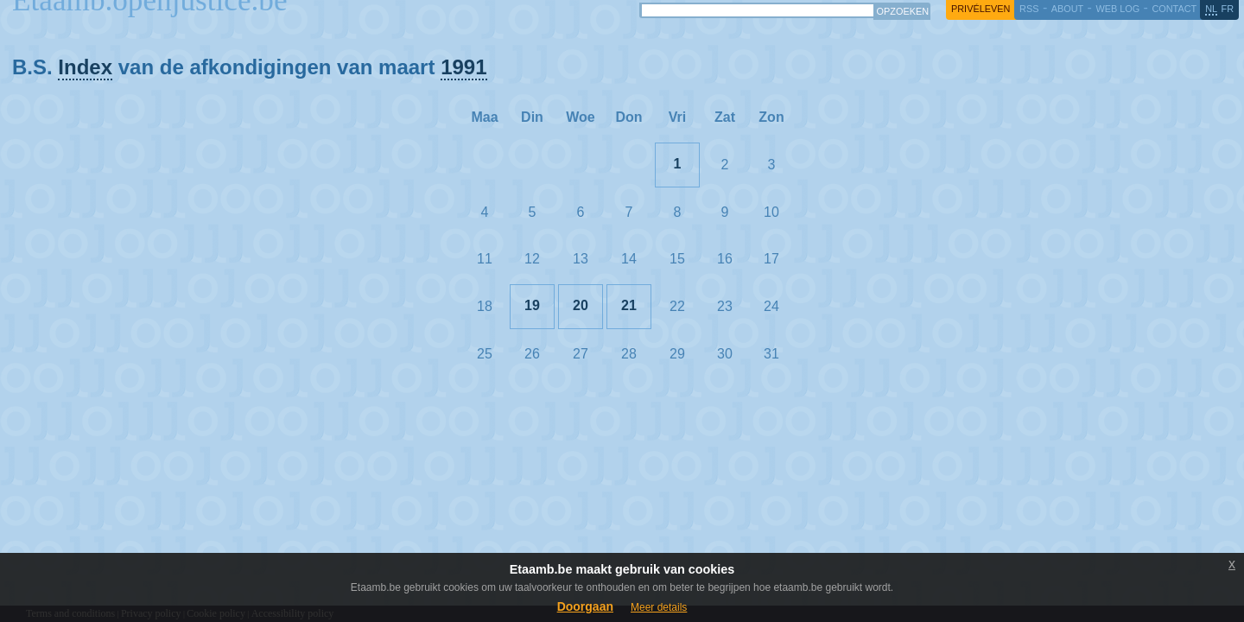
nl (1211, 8)
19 (532, 305)
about (1067, 8)
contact (1174, 8)
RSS (1028, 8)
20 (580, 305)
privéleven (980, 8)
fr (1228, 8)
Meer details (659, 607)
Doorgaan (585, 606)
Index (85, 67)
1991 (463, 67)
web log (1117, 8)
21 (629, 305)
